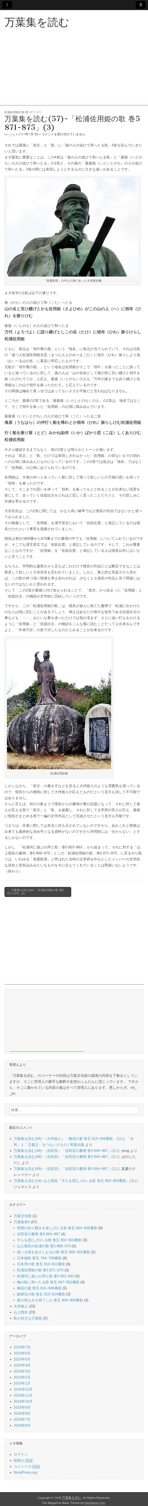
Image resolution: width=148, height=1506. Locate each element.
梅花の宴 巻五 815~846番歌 (39, 1288)
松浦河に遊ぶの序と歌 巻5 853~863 (45, 1276)
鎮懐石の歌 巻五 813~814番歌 (41, 1294)
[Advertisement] (74, 74)
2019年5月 (22, 1359)
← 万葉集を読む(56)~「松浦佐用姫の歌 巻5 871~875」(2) (35, 891)
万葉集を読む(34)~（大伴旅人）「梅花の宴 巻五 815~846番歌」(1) (67, 1139)
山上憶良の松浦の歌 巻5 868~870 (44, 1246)
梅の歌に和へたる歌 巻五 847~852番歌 (48, 1282)
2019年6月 (22, 1353)
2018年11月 (23, 1395)
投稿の (23, 1461)
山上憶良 (21, 1312)
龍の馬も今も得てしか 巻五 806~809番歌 (50, 1300)
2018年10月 (23, 1401)
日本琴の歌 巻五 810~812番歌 (41, 1264)
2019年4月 (22, 1365)
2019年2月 (22, 1377)
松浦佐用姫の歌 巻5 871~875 (22, 112)
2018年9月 (22, 1407)
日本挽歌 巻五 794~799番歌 (39, 1258)
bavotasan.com (95, 1503)
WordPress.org (25, 1472)
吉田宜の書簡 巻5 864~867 (38, 1234)
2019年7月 (22, 1347)
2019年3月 (22, 1371)
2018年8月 (22, 1413)
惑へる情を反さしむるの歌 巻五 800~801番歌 (53, 1252)
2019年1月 (22, 1383)
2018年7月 (22, 1419)
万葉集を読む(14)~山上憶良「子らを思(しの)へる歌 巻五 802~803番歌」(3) (74, 1181)
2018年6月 (22, 1425)
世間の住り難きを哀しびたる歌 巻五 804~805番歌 (57, 1228)
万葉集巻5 (22, 1222)
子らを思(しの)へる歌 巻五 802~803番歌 (49, 1240)
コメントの (27, 1467)
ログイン (21, 1454)
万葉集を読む (36, 22)
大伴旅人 (21, 1306)
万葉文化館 (22, 1216)
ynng (11, 134)
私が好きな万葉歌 (28, 1318)
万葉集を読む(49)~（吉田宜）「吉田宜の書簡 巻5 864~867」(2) (65, 1151)
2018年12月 (23, 1389)
